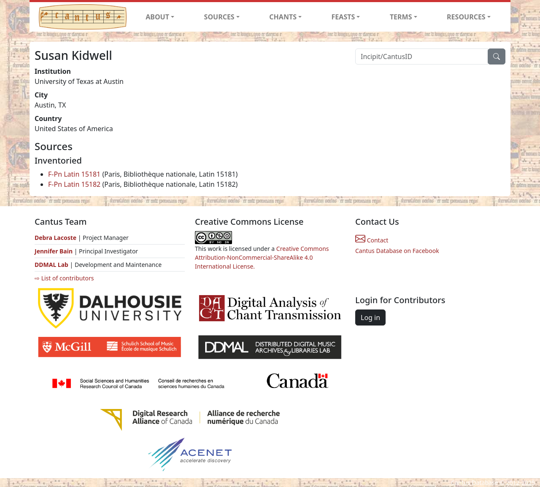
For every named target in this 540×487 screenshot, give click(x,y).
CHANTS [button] (283, 17)
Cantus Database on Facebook (397, 251)
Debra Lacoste (55, 238)
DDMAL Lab (51, 265)
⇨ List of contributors (64, 278)
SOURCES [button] (219, 17)
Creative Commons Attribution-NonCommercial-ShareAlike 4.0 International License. (262, 257)
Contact (371, 240)
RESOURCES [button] (466, 17)
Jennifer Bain (54, 251)
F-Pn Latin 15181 (74, 174)
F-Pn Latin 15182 (74, 184)
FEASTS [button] (343, 17)
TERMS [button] (401, 17)
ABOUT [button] (157, 17)
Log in (370, 317)
